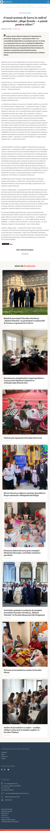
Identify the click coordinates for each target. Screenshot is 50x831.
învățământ (25, 254)
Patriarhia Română (6, 809)
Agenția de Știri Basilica (8, 819)
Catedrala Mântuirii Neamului (10, 822)
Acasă (19, 5)
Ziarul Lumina (5, 817)
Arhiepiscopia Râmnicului (15, 748)
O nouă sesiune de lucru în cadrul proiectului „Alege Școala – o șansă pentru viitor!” (26, 7)
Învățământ (30, 5)
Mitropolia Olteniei (6, 811)
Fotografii (4, 752)
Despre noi (4, 756)
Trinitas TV (4, 815)
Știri (24, 5)
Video (3, 754)
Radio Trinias (5, 813)
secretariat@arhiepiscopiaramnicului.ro (15, 793)
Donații (3, 758)
